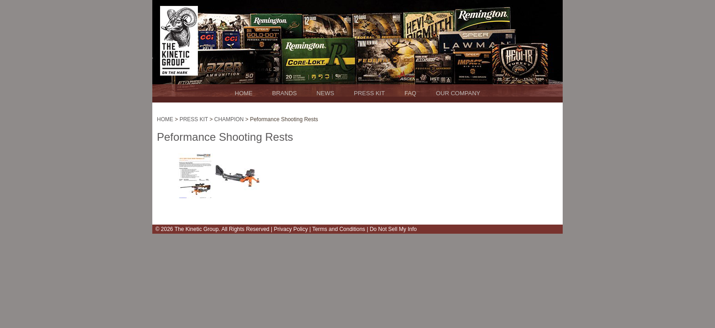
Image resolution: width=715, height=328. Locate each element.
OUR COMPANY (458, 93)
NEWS (325, 93)
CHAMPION (228, 119)
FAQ (410, 93)
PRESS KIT (369, 93)
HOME (244, 93)
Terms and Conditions (338, 229)
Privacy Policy (291, 229)
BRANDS (284, 93)
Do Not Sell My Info (392, 229)
